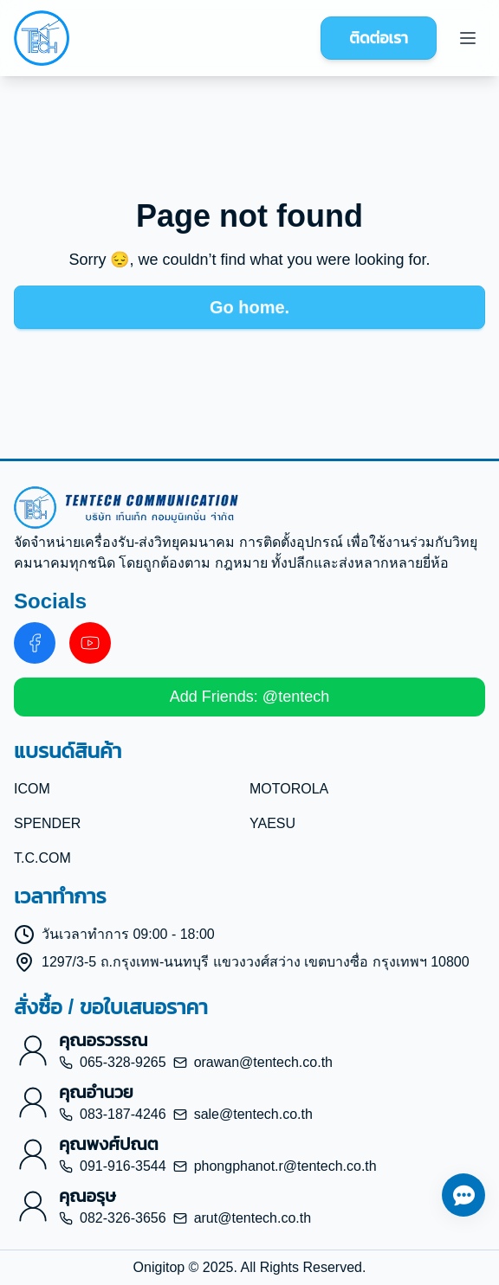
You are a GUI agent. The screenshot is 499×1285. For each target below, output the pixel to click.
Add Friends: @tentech (249, 696)
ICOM (32, 788)
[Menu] (467, 38)
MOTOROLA (289, 788)
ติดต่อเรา (378, 38)
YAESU (272, 823)
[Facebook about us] (34, 643)
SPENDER (47, 823)
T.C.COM (42, 858)
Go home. (249, 307)
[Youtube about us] (90, 643)
